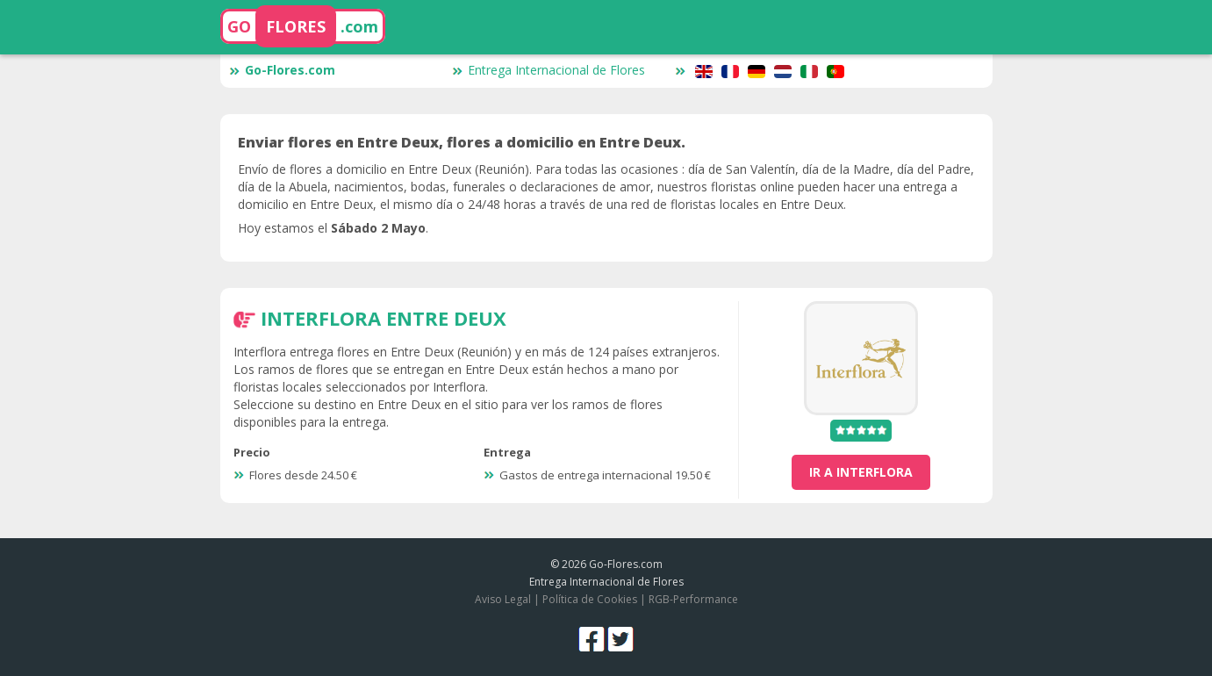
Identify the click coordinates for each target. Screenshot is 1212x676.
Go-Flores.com (282, 69)
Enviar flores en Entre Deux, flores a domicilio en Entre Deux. (461, 142)
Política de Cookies (589, 599)
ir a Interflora (861, 472)
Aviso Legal (503, 599)
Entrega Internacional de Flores (548, 69)
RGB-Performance (693, 599)
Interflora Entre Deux (383, 318)
